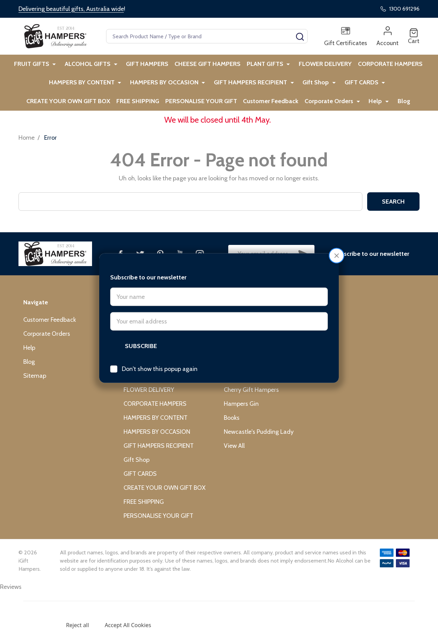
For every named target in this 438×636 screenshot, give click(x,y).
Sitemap (34, 384)
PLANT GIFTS (265, 65)
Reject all (77, 625)
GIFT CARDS (315, 87)
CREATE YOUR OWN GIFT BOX (387, 87)
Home (26, 146)
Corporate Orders (289, 108)
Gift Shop (271, 87)
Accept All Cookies (128, 625)
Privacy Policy (76, 610)
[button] (336, 228)
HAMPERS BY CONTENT (42, 87)
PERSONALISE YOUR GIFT (158, 108)
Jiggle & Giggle (242, 356)
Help (333, 108)
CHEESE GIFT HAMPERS (207, 65)
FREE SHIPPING (93, 108)
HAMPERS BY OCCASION (123, 87)
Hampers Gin (241, 412)
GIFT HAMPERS (145, 65)
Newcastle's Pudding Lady (259, 440)
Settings (39, 625)
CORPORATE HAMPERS (390, 65)
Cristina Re (238, 384)
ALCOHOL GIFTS (87, 65)
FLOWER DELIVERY (324, 65)
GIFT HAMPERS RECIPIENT (207, 87)
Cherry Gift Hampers (251, 398)
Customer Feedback (229, 108)
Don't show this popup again (159, 341)
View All (234, 454)
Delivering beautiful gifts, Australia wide (71, 9)
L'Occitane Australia (250, 370)
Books (232, 426)
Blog (360, 108)
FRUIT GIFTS (33, 65)
